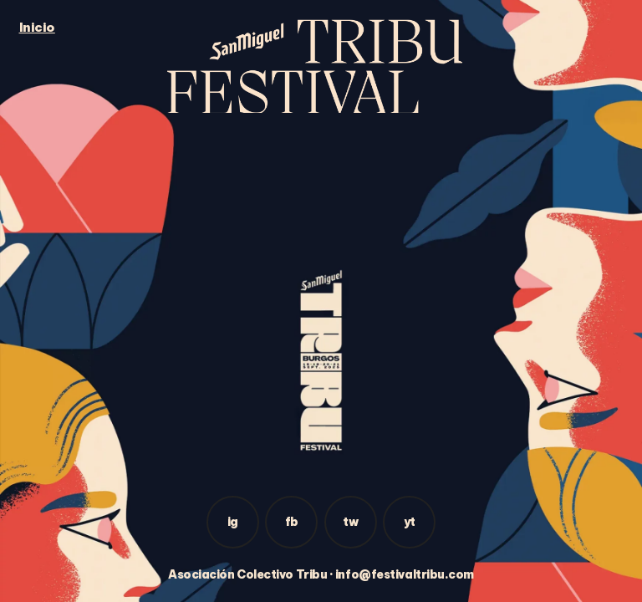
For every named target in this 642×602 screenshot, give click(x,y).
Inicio (37, 27)
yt (409, 521)
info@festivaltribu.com (404, 574)
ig (232, 521)
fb (291, 521)
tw (350, 521)
